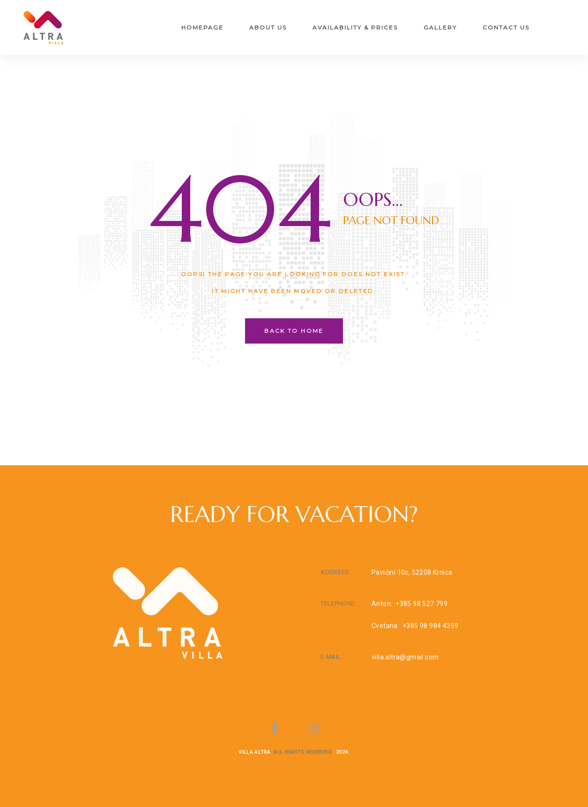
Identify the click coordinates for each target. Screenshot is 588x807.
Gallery (440, 27)
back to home (294, 330)
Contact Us (506, 27)
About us (268, 27)
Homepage (202, 27)
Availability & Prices (355, 27)
